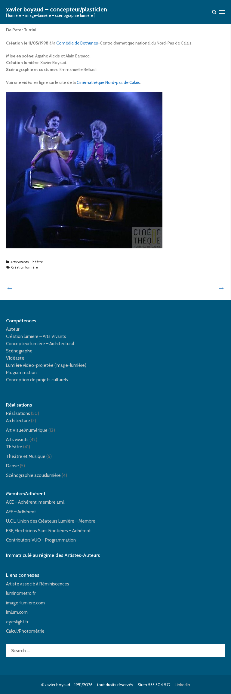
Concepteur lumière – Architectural (40, 343)
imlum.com (17, 612)
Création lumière (24, 267)
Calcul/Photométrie (25, 631)
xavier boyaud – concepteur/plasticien (56, 9)
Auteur (12, 329)
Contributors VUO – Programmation (41, 540)
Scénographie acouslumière (33, 475)
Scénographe (19, 351)
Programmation (21, 372)
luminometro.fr (20, 593)
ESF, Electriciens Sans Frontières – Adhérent (48, 530)
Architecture (18, 420)
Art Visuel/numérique (27, 430)
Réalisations (18, 413)
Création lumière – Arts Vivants (36, 336)
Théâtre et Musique (25, 456)
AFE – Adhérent (21, 511)
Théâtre (36, 262)
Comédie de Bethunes (77, 43)
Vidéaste (15, 358)
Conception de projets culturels (37, 379)
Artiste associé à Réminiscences (37, 584)
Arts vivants (20, 262)
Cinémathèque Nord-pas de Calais (108, 82)
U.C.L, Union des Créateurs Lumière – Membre (50, 521)
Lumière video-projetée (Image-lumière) (46, 365)
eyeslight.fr (17, 622)
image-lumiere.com (25, 603)
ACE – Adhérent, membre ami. (35, 502)
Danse (12, 465)
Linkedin (182, 684)
